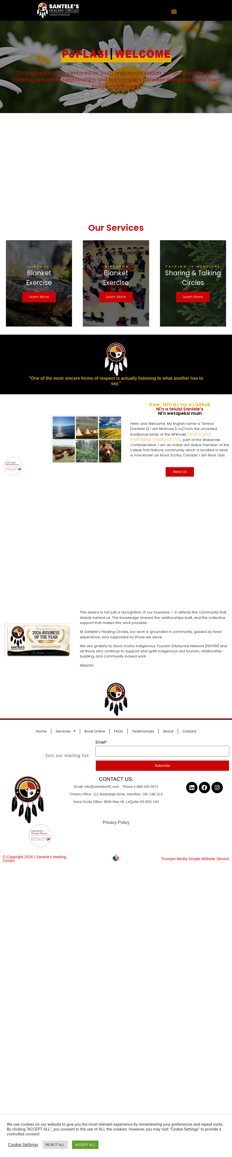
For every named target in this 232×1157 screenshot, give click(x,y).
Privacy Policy (116, 821)
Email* (101, 741)
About (168, 730)
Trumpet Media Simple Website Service (195, 858)
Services (66, 730)
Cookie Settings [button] (23, 1144)
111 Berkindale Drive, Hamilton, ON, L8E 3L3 (127, 794)
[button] (174, 11)
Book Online (94, 730)
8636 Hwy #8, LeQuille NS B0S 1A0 (131, 801)
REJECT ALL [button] (55, 1145)
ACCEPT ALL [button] (85, 1145)
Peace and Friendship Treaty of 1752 (170, 436)
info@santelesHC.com (101, 786)
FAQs (118, 730)
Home (41, 730)
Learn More (39, 296)
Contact (189, 730)
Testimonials (143, 730)
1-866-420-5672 (146, 786)
